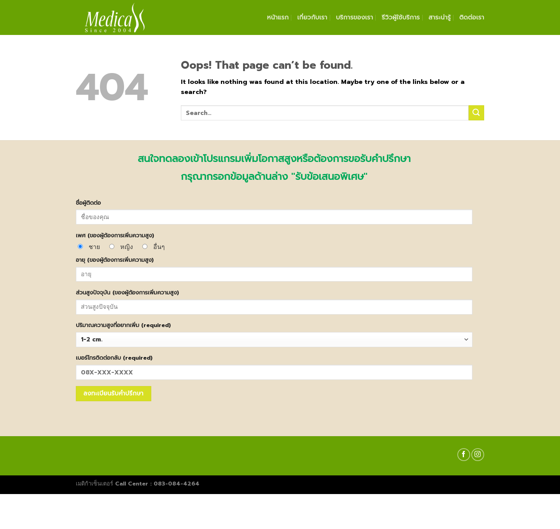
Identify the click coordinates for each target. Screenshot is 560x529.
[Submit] (476, 112)
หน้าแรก (278, 17)
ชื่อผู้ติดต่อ (88, 202)
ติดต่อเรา (471, 17)
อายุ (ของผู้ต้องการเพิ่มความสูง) (115, 260)
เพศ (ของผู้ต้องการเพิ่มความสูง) (115, 235)
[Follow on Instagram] (477, 454)
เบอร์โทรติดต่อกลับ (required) (114, 357)
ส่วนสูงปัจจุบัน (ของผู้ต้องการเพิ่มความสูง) (127, 292)
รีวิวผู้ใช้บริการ (401, 17)
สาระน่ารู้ (440, 17)
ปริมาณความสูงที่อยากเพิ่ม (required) (123, 325)
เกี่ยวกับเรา (312, 17)
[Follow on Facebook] (463, 454)
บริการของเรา (354, 17)
